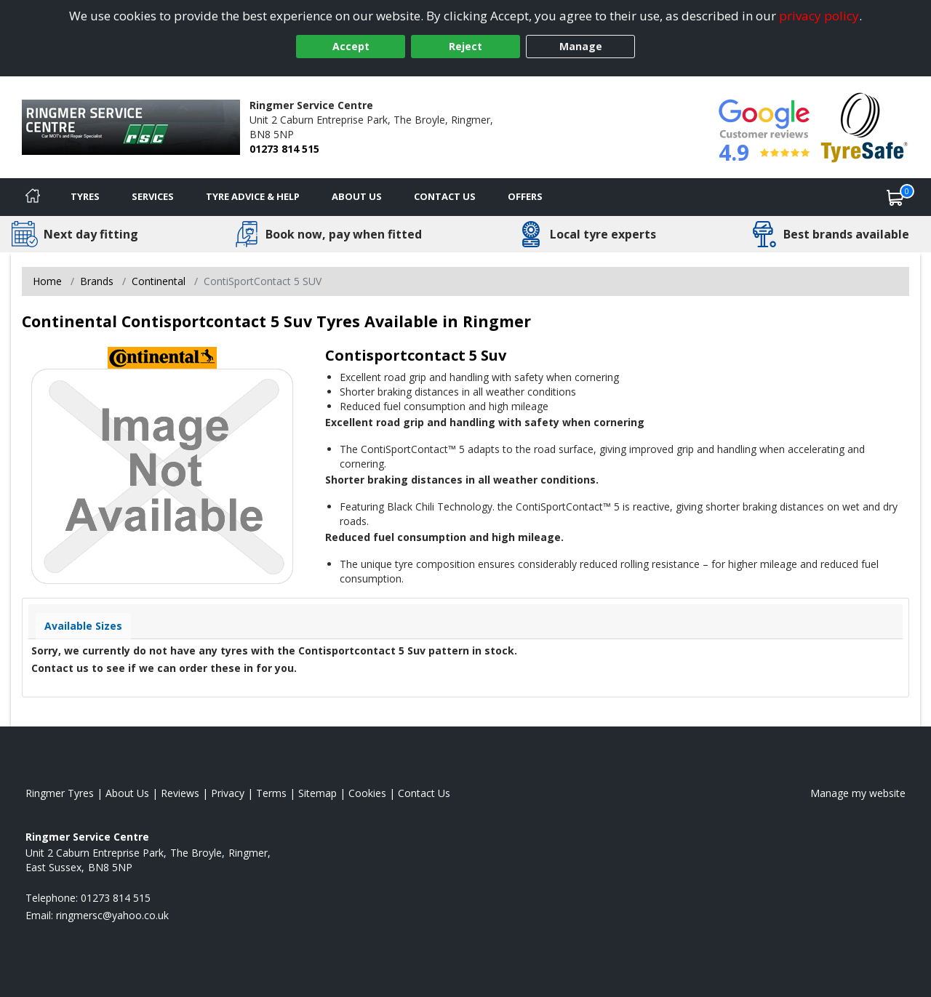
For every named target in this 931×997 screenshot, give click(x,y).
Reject (465, 46)
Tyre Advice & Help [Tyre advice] (253, 196)
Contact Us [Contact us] (445, 196)
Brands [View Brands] (96, 281)
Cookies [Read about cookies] (367, 793)
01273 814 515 (284, 149)
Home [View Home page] (47, 281)
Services (153, 196)
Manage (580, 46)
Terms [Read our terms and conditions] (271, 793)
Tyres (85, 196)
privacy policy (819, 15)
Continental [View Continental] (158, 281)
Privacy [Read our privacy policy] (227, 793)
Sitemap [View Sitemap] (317, 793)
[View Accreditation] (864, 126)
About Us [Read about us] (127, 793)
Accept (350, 46)
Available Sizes (83, 626)
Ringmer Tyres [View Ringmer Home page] (59, 793)
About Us (357, 196)
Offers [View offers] (525, 196)
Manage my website (858, 793)
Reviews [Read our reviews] (180, 793)
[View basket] (895, 197)
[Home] (33, 197)
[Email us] (112, 915)
